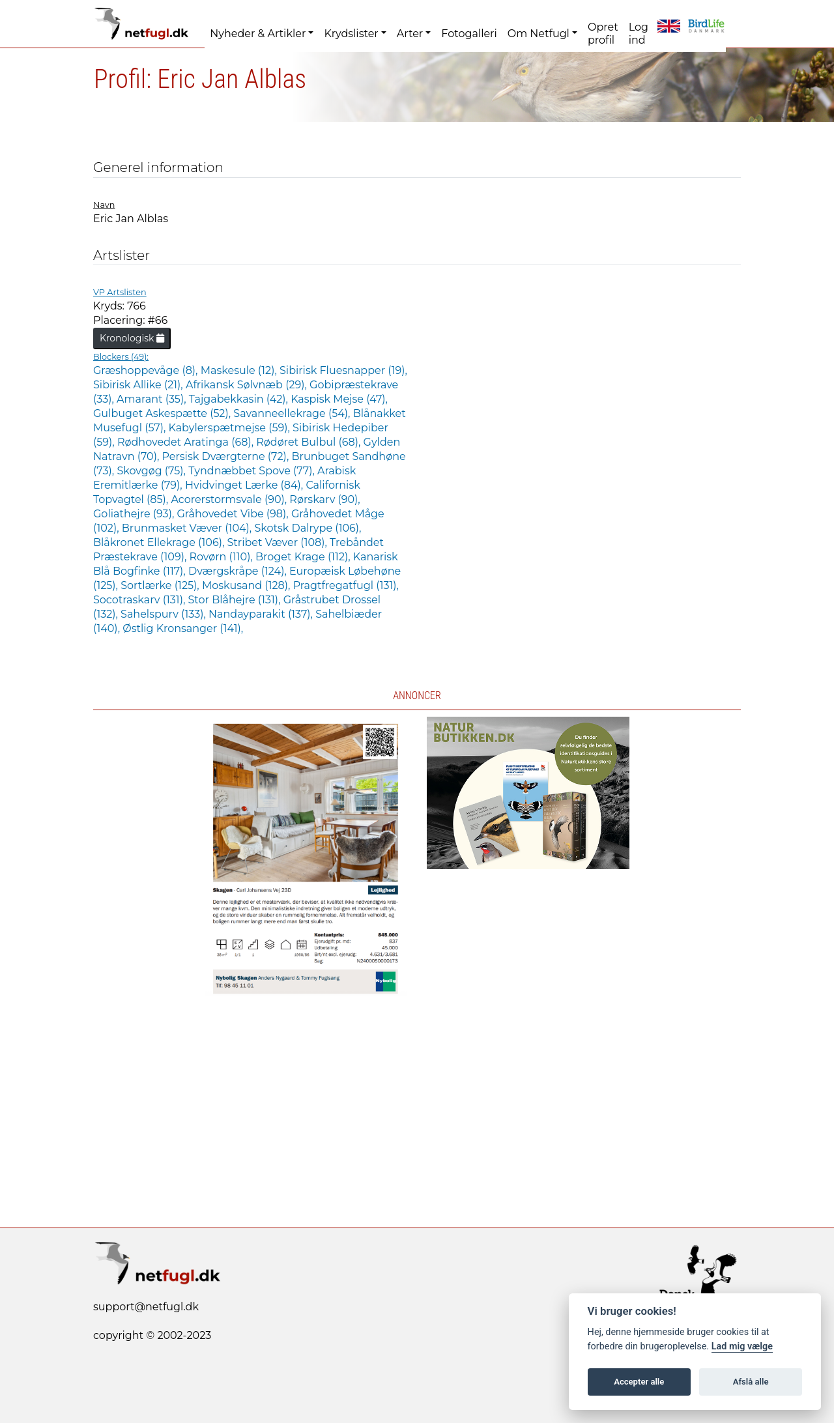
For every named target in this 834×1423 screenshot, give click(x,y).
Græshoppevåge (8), (147, 370)
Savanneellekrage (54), (292, 413)
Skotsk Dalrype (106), (307, 528)
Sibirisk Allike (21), (139, 385)
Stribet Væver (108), (278, 542)
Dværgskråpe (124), (238, 571)
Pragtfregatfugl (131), (346, 585)
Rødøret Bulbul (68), (309, 442)
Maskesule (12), (240, 370)
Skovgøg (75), (152, 471)
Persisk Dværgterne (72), (226, 456)
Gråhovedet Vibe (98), (234, 514)
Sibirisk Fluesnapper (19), (343, 370)
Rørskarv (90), (324, 499)
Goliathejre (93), (135, 514)
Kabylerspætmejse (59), (231, 428)
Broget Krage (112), (304, 557)
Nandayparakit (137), (261, 614)
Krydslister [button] (351, 33)
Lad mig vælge (742, 1346)
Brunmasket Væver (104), (188, 528)
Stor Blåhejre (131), (235, 600)
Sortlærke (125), (161, 585)
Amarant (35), (153, 399)
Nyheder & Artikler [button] (258, 33)
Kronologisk (132, 338)
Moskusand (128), (247, 585)
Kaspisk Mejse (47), (339, 399)
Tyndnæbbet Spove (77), (252, 471)
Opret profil (603, 33)
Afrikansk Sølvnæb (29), (247, 385)
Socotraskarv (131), (140, 600)
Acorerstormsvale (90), (230, 499)
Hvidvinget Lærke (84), (245, 485)
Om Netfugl (538, 33)
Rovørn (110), (223, 557)
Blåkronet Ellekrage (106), (160, 542)
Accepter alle (639, 1382)
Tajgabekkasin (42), (240, 399)
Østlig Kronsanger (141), (182, 628)
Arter (410, 33)
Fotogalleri (468, 33)
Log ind (638, 33)
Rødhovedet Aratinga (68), (186, 442)
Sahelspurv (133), (164, 614)
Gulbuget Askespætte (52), (163, 413)
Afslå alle (751, 1382)
